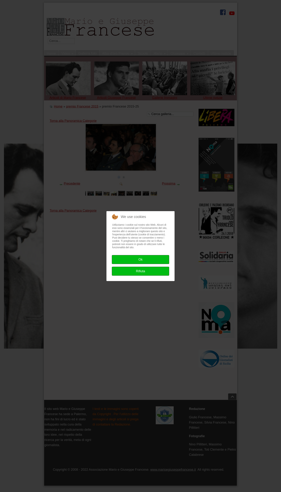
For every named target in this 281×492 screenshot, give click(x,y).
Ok (140, 259)
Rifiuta (140, 271)
